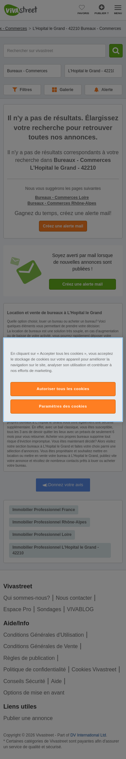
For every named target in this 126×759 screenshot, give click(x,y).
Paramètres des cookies (63, 406)
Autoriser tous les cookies (63, 389)
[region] (63, 379)
